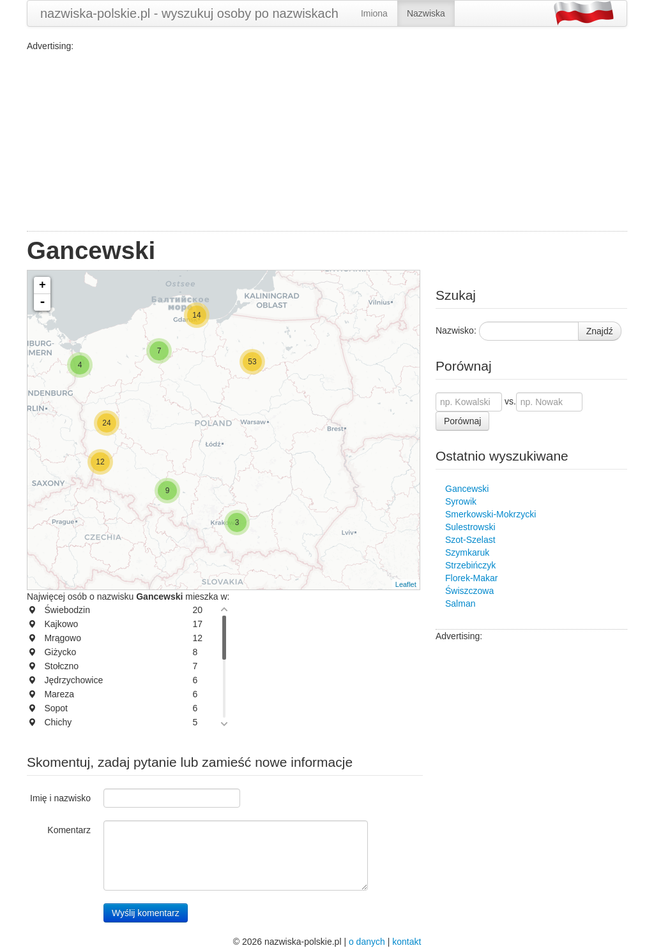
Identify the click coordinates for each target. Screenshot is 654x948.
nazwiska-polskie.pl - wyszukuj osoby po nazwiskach (189, 13)
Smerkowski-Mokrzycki (490, 514)
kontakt (406, 942)
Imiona (374, 13)
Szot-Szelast (470, 540)
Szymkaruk (467, 552)
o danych (367, 942)
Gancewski (467, 489)
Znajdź (599, 331)
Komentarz (69, 830)
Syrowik (460, 501)
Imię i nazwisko (60, 798)
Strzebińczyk (470, 565)
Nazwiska (426, 13)
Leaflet (405, 584)
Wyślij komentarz (145, 913)
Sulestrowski (470, 527)
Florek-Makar (471, 578)
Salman (460, 603)
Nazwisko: (456, 330)
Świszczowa (469, 591)
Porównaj (462, 421)
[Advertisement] (327, 141)
